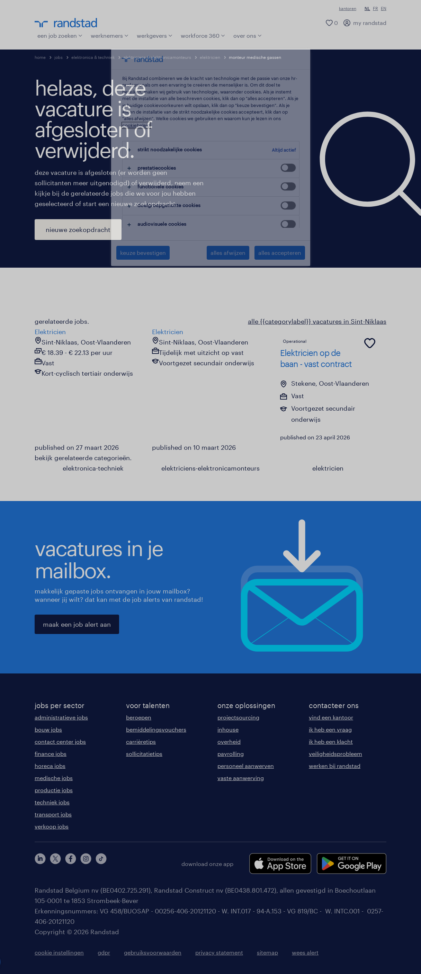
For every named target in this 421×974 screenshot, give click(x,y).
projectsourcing (238, 717)
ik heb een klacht (331, 741)
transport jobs (53, 814)
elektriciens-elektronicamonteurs (210, 468)
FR (375, 8)
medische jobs (54, 778)
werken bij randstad (334, 765)
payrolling (230, 753)
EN (383, 8)
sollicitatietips (144, 753)
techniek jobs (52, 802)
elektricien (210, 57)
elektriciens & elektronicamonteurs (157, 57)
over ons (247, 35)
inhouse (228, 729)
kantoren (347, 8)
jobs (58, 57)
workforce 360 (203, 35)
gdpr (104, 952)
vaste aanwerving (240, 778)
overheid (229, 741)
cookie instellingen (59, 952)
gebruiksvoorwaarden (152, 952)
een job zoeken (59, 35)
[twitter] (55, 863)
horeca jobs (50, 765)
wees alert (305, 952)
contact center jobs (60, 741)
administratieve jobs (61, 717)
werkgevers (154, 35)
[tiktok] (101, 863)
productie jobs (54, 790)
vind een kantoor (331, 717)
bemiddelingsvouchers (156, 729)
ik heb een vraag (330, 729)
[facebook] (70, 863)
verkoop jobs (52, 826)
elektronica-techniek (93, 468)
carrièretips (141, 741)
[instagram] (85, 863)
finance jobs (50, 753)
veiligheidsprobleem (335, 753)
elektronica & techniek (93, 57)
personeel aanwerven (245, 765)
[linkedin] (40, 863)
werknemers (109, 35)
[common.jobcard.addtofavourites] (369, 343)
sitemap (267, 952)
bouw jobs (48, 729)
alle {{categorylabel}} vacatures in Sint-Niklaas (317, 321)
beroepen (138, 717)
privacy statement (219, 952)
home (40, 57)
